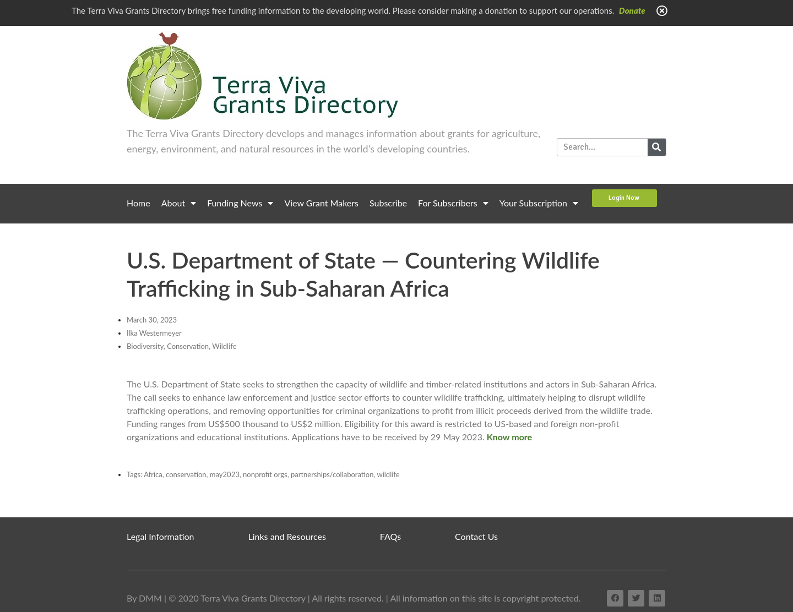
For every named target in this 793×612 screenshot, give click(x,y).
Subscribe (388, 203)
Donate (632, 10)
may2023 (225, 474)
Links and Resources (287, 536)
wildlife (388, 474)
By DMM (144, 598)
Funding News (240, 203)
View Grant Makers (321, 203)
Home (138, 203)
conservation (186, 474)
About (179, 203)
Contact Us (476, 536)
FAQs (390, 536)
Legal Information (160, 536)
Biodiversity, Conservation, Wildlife (182, 346)
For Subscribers (453, 203)
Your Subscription (538, 203)
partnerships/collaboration (332, 474)
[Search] (657, 147)
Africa (153, 474)
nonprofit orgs (265, 474)
